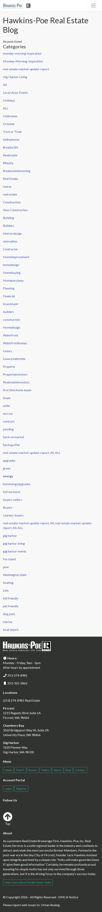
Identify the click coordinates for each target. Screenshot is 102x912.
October (9, 124)
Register (21, 788)
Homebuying (12, 272)
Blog (68, 770)
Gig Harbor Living (15, 77)
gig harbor (10, 535)
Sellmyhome (11, 139)
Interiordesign (12, 233)
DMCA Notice (68, 897)
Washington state (14, 575)
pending (8, 429)
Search (20, 770)
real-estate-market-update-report (26, 69)
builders (8, 312)
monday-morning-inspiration (22, 53)
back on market (13, 437)
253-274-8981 (17, 675)
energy (8, 476)
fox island (9, 559)
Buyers (7, 507)
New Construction (15, 210)
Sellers (45, 770)
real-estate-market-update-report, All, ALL (31, 452)
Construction (12, 202)
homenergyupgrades (17, 484)
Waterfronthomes (15, 343)
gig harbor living (14, 543)
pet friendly (10, 606)
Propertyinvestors (15, 374)
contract (8, 421)
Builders (8, 225)
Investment (10, 304)
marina (7, 622)
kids (6, 590)
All (5, 85)
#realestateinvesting (16, 171)
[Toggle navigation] (93, 5)
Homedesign (11, 327)
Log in (8, 788)
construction (11, 319)
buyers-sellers (12, 499)
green (7, 468)
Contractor (10, 249)
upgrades (9, 460)
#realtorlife (10, 147)
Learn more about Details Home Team (28, 882)
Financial (9, 296)
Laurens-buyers (13, 515)
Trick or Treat (12, 131)
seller (6, 405)
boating (8, 582)
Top (7, 818)
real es (7, 186)
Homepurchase (13, 280)
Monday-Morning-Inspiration (23, 61)
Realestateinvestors (16, 382)
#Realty (8, 163)
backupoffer (11, 445)
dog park (9, 614)
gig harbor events (14, 551)
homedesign (11, 265)
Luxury (7, 351)
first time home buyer (17, 390)
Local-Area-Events (15, 92)
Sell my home (11, 492)
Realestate (10, 155)
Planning (8, 288)
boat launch (11, 629)
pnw (6, 567)
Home (8, 770)
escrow (8, 413)
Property (9, 366)
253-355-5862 (17, 683)
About (57, 770)
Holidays (9, 100)
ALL (5, 108)
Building (8, 218)
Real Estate (10, 178)
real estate (10, 194)
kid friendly (10, 598)
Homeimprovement (16, 257)
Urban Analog (50, 905)
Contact (80, 770)
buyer (7, 398)
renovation (10, 241)
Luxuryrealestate (14, 358)
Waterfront (10, 335)
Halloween (10, 116)
